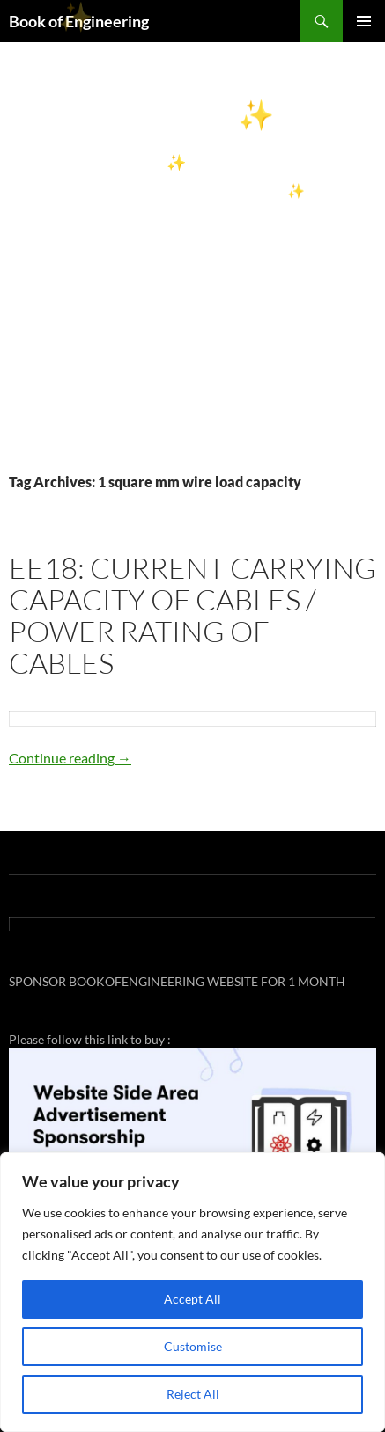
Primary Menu (364, 21)
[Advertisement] (192, 278)
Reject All (193, 1393)
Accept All (192, 1298)
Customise (193, 1346)
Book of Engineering (79, 21)
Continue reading (70, 757)
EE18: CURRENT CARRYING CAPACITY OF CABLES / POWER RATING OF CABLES (192, 615)
